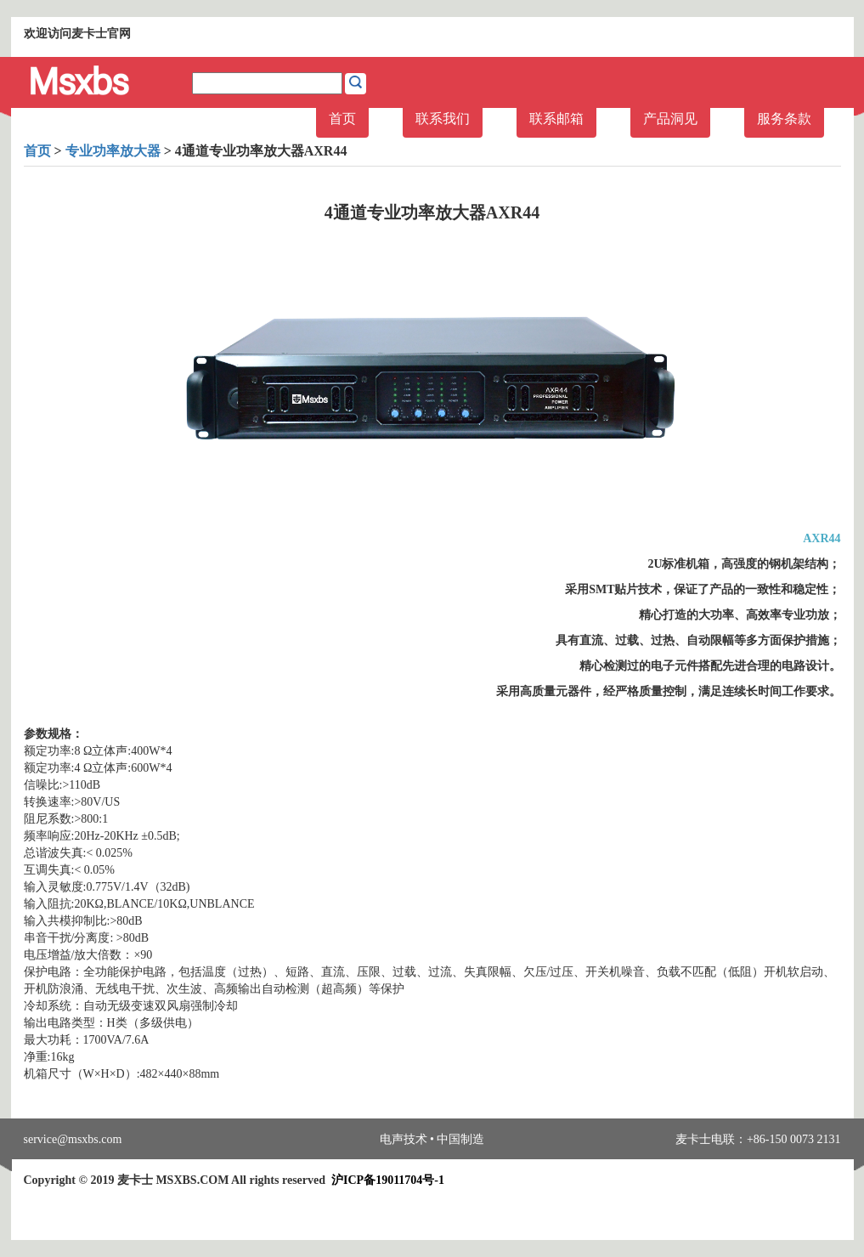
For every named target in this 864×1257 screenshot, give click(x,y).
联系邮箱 (556, 118)
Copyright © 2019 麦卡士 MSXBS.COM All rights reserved (234, 1180)
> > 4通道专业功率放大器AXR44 (185, 151)
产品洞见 (670, 118)
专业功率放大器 (113, 151)
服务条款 (784, 118)
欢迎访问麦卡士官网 (77, 33)
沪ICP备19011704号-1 (387, 1180)
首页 (342, 118)
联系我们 (442, 118)
